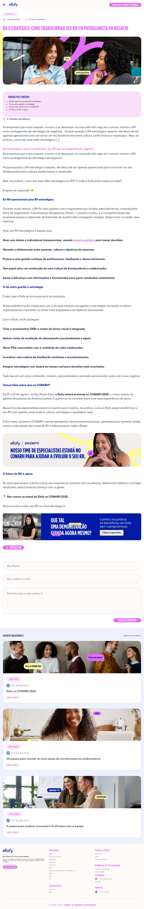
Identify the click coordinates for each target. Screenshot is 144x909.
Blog (50, 892)
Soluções (54, 850)
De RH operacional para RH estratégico (25, 101)
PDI (50, 876)
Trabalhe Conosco (101, 859)
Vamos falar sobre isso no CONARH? (24, 107)
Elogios (51, 873)
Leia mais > (12, 697)
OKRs (50, 854)
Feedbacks (52, 862)
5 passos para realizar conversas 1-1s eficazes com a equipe (45, 826)
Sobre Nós (98, 854)
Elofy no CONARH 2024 (21, 691)
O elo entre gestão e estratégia (22, 104)
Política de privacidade (102, 869)
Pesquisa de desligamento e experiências (62, 870)
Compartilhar (15, 547)
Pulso (51, 868)
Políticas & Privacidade (107, 865)
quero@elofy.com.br (106, 879)
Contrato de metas (55, 856)
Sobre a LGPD (99, 872)
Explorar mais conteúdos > (132, 635)
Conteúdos (55, 885)
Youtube (51, 889)
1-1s (50, 879)
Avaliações (52, 859)
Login (97, 856)
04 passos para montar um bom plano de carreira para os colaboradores (53, 758)
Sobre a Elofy (102, 850)
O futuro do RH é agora (19, 110)
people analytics (84, 240)
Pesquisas (52, 865)
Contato (99, 875)
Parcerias (98, 881)
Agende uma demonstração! (10, 867)
